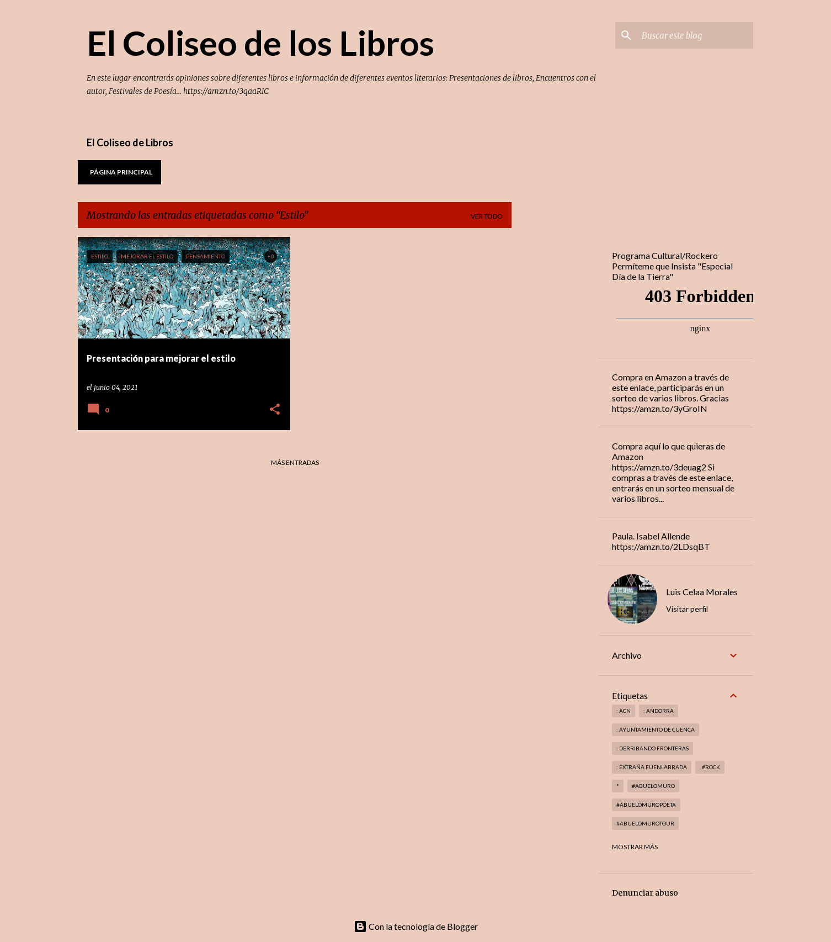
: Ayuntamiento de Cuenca (655, 729)
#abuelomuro (653, 785)
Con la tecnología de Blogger (416, 926)
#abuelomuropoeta (646, 804)
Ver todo (487, 216)
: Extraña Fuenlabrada (651, 767)
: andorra (658, 710)
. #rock (710, 767)
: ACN (623, 710)
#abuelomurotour (645, 823)
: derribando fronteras (652, 748)
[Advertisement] (555, 402)
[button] (274, 410)
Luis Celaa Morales (702, 591)
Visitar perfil (687, 608)
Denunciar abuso (645, 893)
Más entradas (295, 462)
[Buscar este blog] (695, 35)
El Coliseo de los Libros (260, 42)
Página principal (121, 172)
